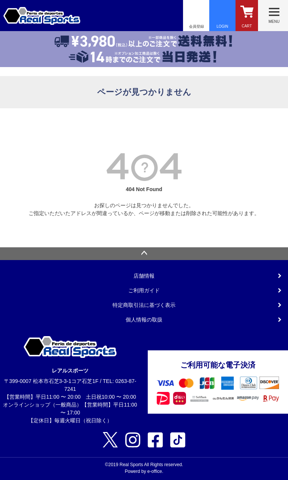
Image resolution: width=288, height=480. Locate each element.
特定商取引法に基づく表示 (144, 305)
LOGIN (222, 26)
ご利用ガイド (144, 290)
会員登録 (196, 26)
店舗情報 (144, 276)
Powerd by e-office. (144, 471)
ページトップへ (144, 253)
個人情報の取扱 (144, 320)
